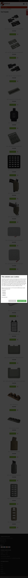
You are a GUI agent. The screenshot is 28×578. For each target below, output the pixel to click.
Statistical (4, 295)
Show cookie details (4, 297)
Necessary (4, 290)
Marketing (4, 292)
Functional (4, 293)
